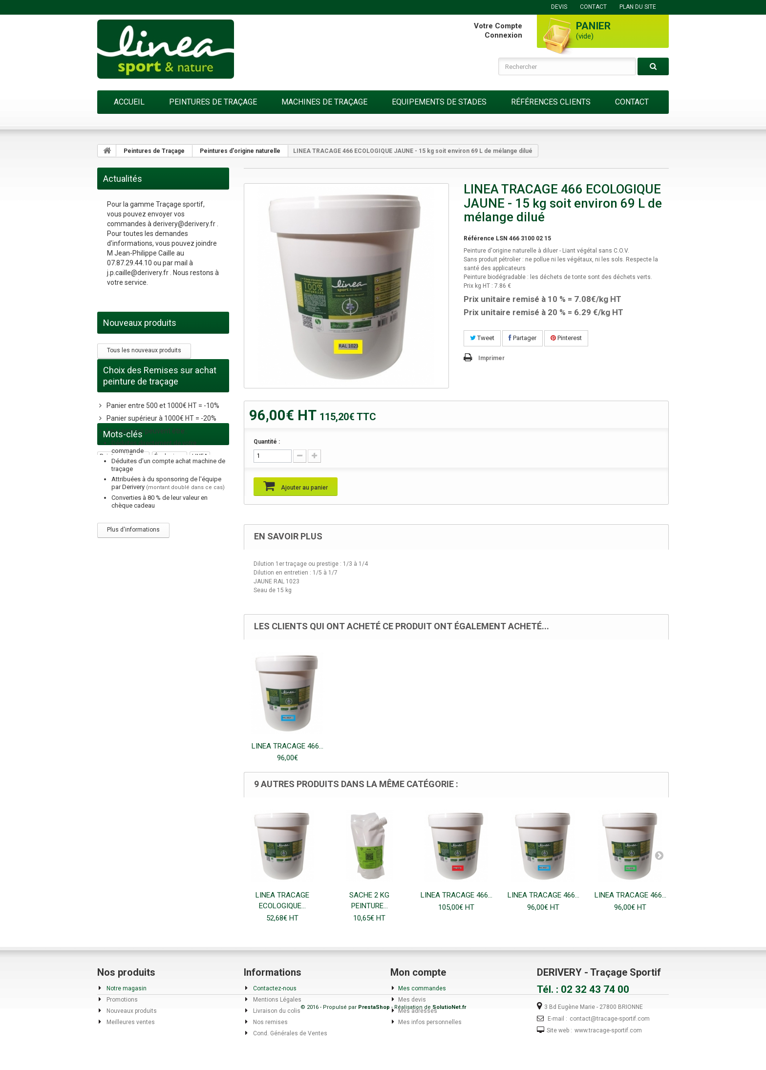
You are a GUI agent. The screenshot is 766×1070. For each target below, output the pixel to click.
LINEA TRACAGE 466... (287, 746)
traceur (137, 639)
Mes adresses (417, 1010)
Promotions (121, 999)
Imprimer (491, 358)
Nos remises (270, 1022)
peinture (111, 600)
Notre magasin (126, 988)
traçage (111, 613)
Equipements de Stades (439, 102)
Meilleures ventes (130, 1022)
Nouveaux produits (139, 323)
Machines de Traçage (324, 102)
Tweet (482, 338)
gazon (108, 652)
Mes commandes (422, 988)
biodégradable (119, 626)
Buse (200, 639)
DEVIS (559, 6)
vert (161, 639)
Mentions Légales (276, 999)
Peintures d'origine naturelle (240, 151)
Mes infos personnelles (430, 1022)
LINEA (200, 600)
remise (172, 613)
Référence (479, 238)
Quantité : (267, 441)
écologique (169, 600)
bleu (180, 639)
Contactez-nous (274, 988)
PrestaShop (374, 1060)
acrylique (142, 613)
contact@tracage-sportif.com (610, 1018)
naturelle (193, 626)
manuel (110, 639)
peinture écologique (152, 652)
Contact (632, 102)
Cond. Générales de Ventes (289, 1033)
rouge (138, 600)
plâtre (169, 666)
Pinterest (566, 338)
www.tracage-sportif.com (608, 1030)
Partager (522, 338)
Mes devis (412, 999)
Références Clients (551, 102)
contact (593, 6)
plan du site (637, 6)
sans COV (159, 626)
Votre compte (498, 25)
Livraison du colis (276, 1010)
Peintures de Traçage (213, 102)
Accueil (129, 102)
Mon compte (418, 972)
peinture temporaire (127, 666)
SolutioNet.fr (449, 1060)
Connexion (503, 35)
